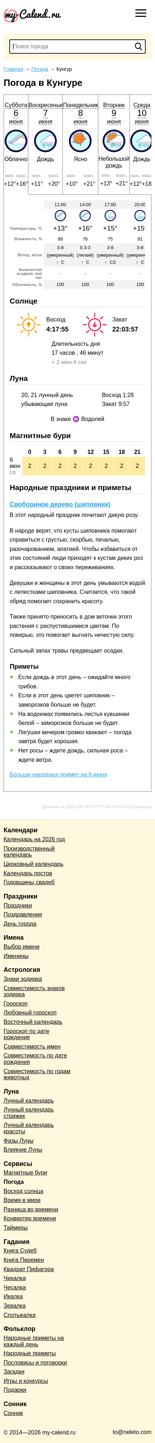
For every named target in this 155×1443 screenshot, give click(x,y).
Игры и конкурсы (26, 1381)
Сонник (13, 1413)
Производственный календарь (29, 852)
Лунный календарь (29, 1101)
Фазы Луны (18, 1141)
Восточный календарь (33, 1022)
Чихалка (15, 1278)
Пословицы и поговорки (35, 1363)
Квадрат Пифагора (29, 1269)
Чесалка (15, 1287)
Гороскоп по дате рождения (26, 1034)
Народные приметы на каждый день (34, 1341)
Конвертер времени (30, 1218)
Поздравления (23, 914)
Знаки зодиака (23, 979)
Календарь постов (28, 873)
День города (20, 924)
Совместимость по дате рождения (35, 1058)
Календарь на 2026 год (34, 839)
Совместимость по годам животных (37, 1074)
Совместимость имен (32, 1046)
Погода (14, 1182)
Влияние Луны (23, 1150)
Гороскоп (16, 1004)
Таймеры (16, 1228)
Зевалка (14, 1306)
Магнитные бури (25, 1173)
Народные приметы (30, 1353)
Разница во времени (31, 1209)
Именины (16, 956)
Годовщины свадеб (29, 882)
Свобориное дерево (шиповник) (60, 504)
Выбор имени (21, 947)
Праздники (18, 905)
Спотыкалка (20, 1315)
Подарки (15, 1390)
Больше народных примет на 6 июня (58, 774)
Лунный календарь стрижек (29, 1113)
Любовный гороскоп (30, 1012)
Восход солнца (23, 1191)
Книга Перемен (24, 1260)
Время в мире (22, 1200)
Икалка (13, 1296)
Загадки (14, 1372)
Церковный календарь (34, 864)
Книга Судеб (20, 1251)
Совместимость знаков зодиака (34, 991)
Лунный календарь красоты (29, 1128)
